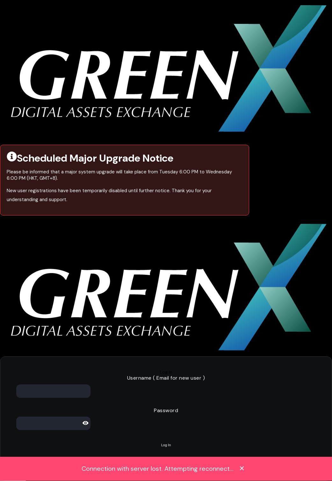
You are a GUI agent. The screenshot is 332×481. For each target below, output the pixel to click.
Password (166, 410)
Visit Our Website (18, 139)
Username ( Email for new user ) (166, 378)
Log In (166, 372)
